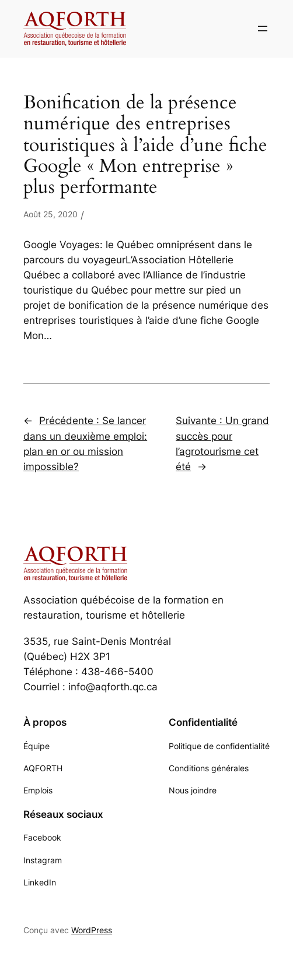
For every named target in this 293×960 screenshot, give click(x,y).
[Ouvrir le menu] (263, 29)
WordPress (91, 930)
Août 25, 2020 (50, 214)
